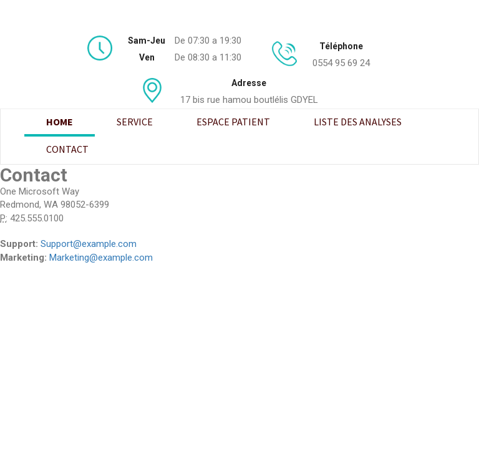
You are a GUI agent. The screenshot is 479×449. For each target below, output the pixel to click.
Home (59, 121)
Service (135, 121)
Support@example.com (89, 243)
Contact (67, 149)
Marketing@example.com (101, 257)
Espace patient (233, 121)
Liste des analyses (358, 121)
